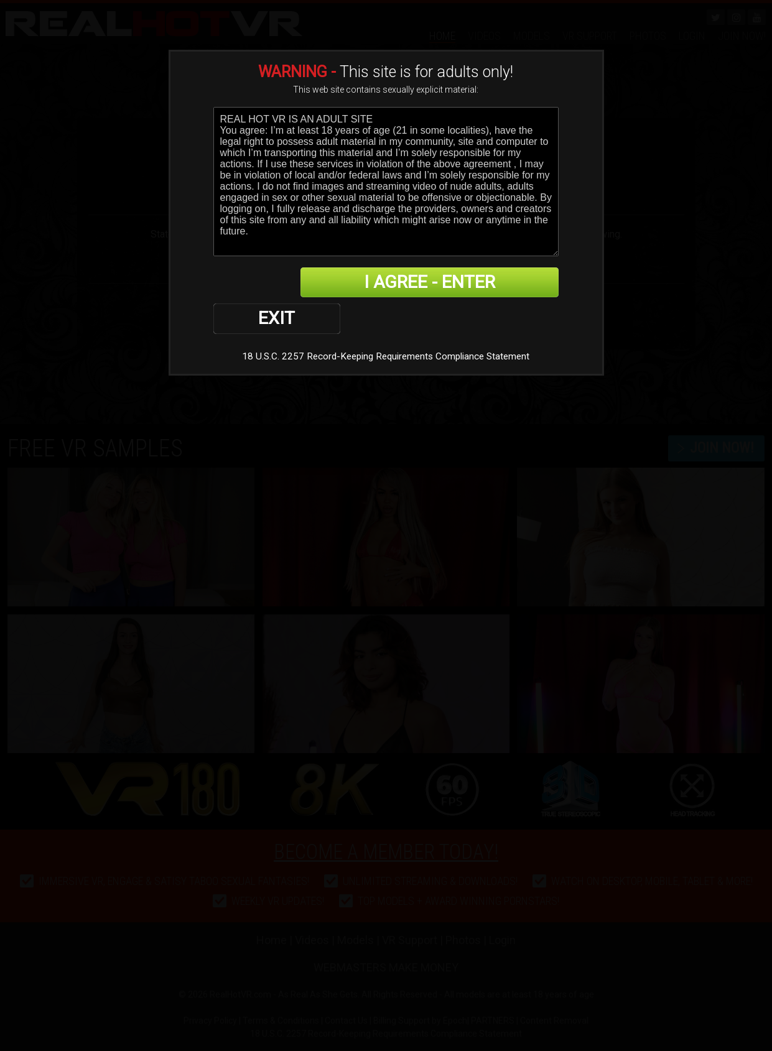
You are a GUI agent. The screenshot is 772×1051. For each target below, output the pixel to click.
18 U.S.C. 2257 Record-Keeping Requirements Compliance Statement (386, 320)
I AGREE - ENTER (438, 283)
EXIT (256, 283)
